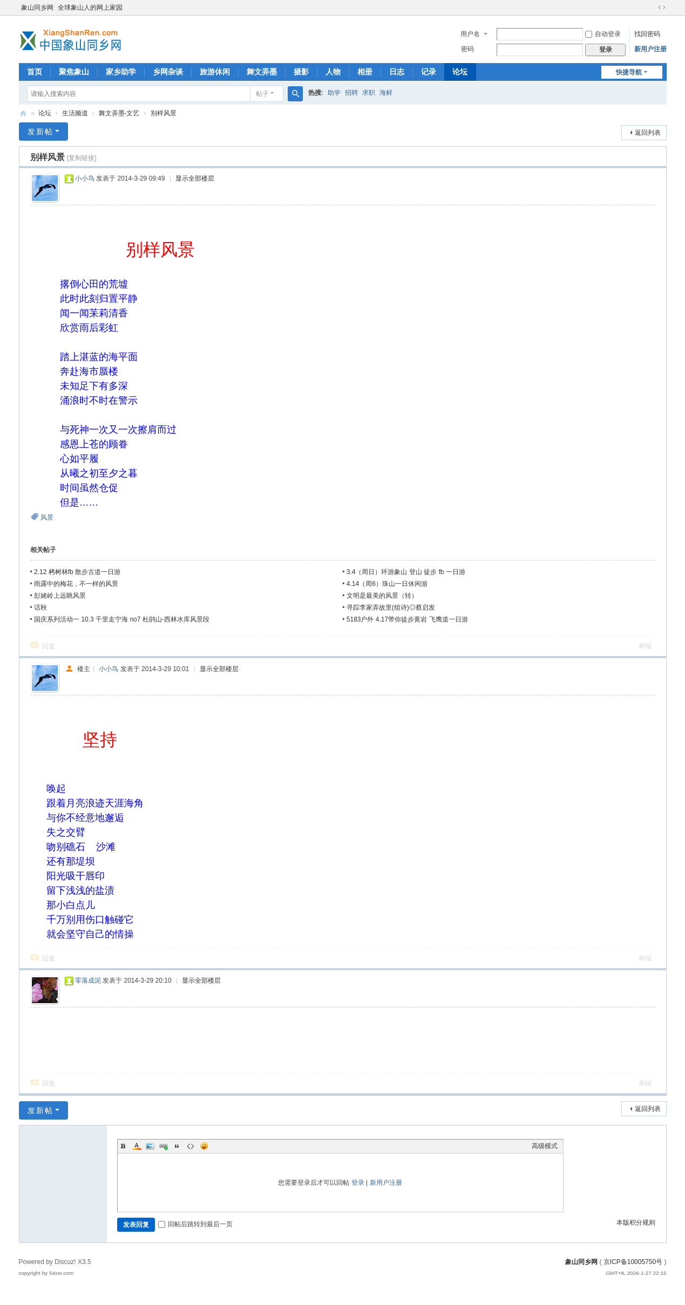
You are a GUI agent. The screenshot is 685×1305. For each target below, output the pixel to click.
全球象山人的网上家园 (90, 7)
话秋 (40, 607)
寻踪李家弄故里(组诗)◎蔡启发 (391, 607)
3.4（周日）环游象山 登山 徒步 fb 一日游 (406, 572)
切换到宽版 (662, 7)
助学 (334, 92)
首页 (34, 71)
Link (163, 1146)
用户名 (470, 34)
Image (150, 1146)
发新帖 (40, 131)
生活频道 (75, 113)
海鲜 (385, 92)
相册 (364, 71)
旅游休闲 (215, 71)
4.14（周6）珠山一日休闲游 (387, 584)
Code (190, 1146)
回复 (48, 646)
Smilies (204, 1146)
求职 (368, 92)
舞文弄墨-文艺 (119, 113)
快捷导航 (629, 72)
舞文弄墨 (262, 71)
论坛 (459, 71)
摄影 (301, 71)
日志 (396, 71)
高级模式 (545, 1146)
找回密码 (647, 34)
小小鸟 (84, 178)
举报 (645, 646)
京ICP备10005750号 (632, 1262)
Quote (177, 1146)
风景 (46, 517)
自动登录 (603, 34)
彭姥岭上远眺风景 (60, 595)
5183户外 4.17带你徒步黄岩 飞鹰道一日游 (407, 619)
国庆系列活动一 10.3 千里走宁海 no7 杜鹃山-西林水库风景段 (121, 619)
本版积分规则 (635, 1222)
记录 (428, 71)
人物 (333, 71)
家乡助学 (121, 71)
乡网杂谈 (168, 71)
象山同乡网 (37, 7)
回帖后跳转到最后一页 (195, 1224)
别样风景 (164, 113)
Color (136, 1146)
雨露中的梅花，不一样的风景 (76, 584)
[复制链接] (82, 158)
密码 (467, 49)
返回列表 (648, 132)
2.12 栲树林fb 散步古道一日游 (77, 572)
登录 (357, 1182)
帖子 (262, 94)
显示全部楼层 (194, 178)
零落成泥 (88, 980)
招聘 (351, 92)
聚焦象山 (74, 71)
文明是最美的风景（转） (382, 595)
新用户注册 (650, 49)
